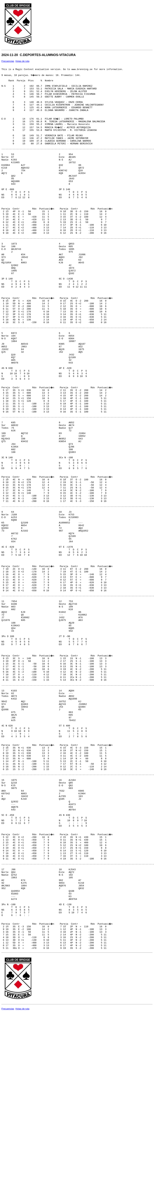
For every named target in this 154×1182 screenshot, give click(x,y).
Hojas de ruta (22, 61)
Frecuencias (7, 61)
